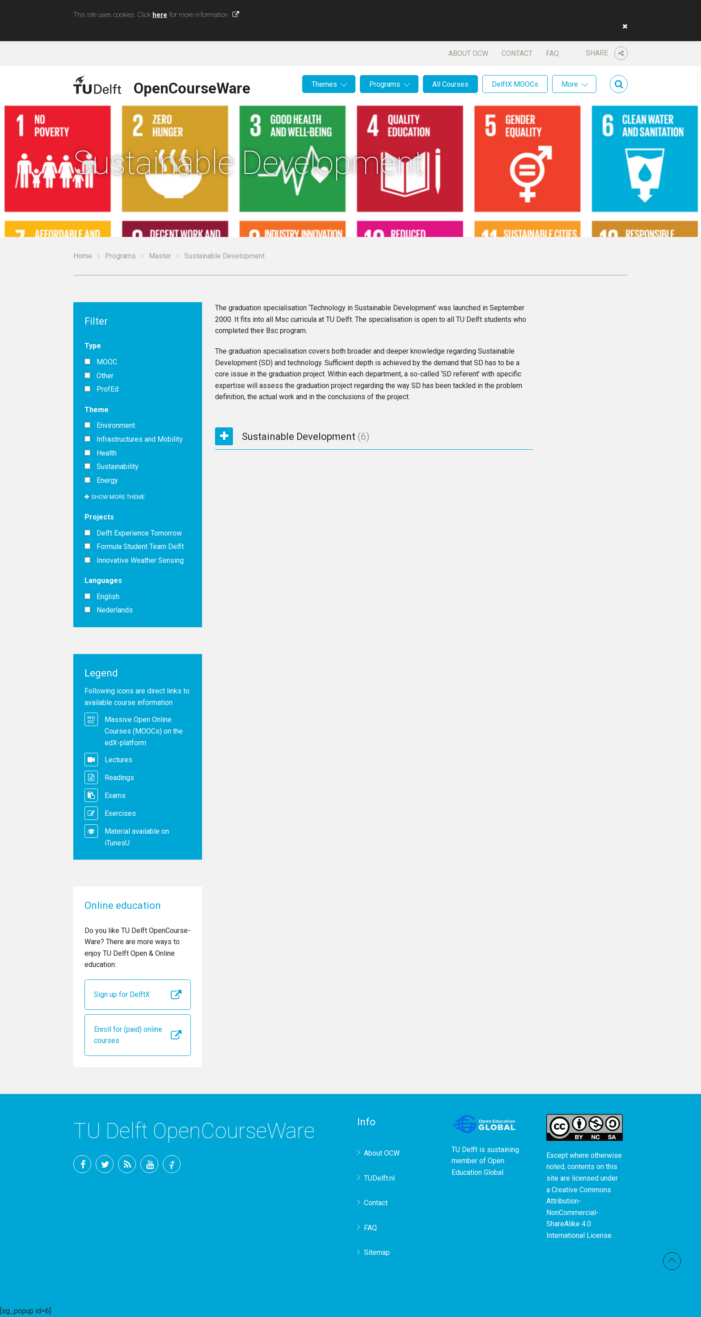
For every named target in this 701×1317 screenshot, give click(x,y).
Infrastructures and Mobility (140, 439)
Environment (116, 425)
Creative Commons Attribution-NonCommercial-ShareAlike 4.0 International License (579, 1213)
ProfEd (107, 389)
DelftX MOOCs (515, 84)
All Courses (450, 84)
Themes (324, 84)
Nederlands (115, 610)
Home (82, 256)
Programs (384, 84)
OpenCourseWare (192, 87)
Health (107, 453)
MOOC (107, 362)
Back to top (672, 1261)
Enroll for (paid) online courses (128, 1035)
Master (160, 256)
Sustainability (118, 466)
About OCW (468, 53)
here (159, 15)
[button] (623, 26)
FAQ (552, 53)
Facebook (82, 1164)
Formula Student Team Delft (140, 546)
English (108, 596)
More (570, 84)
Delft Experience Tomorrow (139, 533)
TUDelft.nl (379, 1178)
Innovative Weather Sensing (140, 560)
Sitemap (377, 1252)
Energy (107, 480)
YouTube (149, 1164)
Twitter (105, 1164)
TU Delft (172, 1164)
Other (105, 376)
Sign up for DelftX (122, 994)
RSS (127, 1164)
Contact (517, 53)
